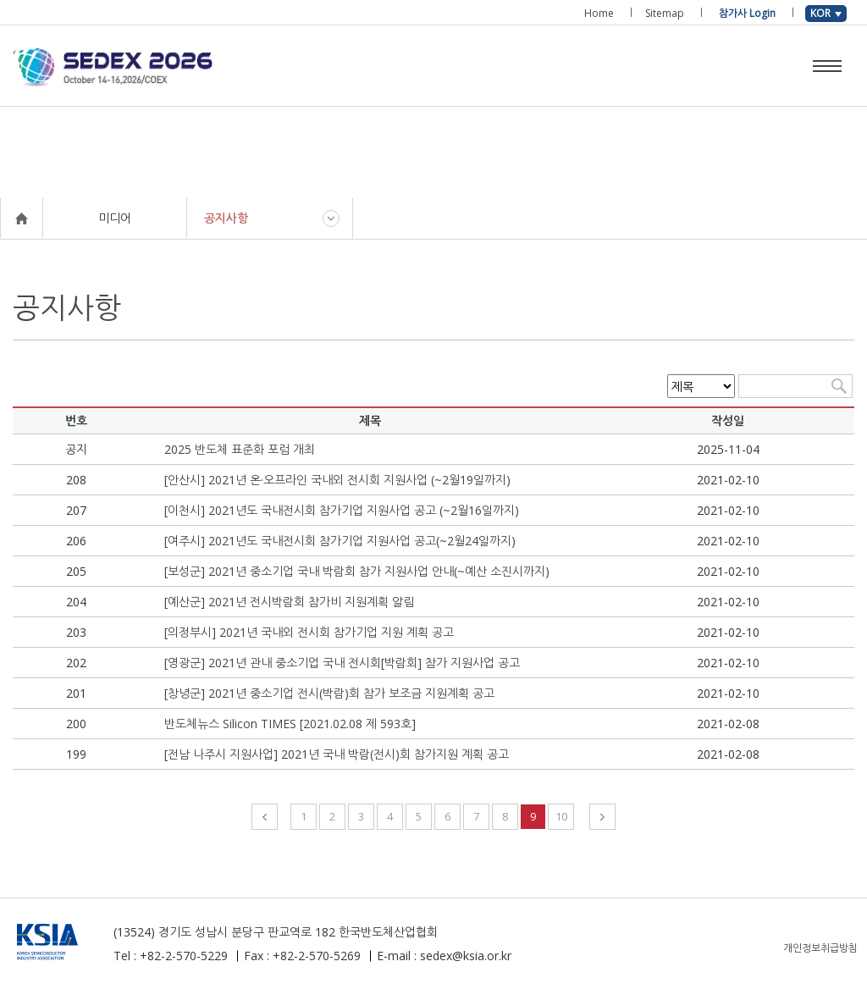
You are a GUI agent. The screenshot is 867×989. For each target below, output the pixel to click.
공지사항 (226, 218)
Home (599, 13)
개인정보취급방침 (820, 948)
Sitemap (664, 13)
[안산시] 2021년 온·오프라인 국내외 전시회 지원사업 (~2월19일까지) (337, 480)
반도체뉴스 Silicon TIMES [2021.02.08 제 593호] (290, 724)
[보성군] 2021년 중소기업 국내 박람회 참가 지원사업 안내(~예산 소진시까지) (356, 571)
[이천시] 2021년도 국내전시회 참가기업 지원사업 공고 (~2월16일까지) (341, 510)
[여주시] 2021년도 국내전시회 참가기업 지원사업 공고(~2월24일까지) (340, 541)
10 (561, 816)
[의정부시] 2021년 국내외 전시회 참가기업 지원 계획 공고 (309, 632)
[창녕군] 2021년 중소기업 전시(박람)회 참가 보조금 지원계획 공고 (329, 693)
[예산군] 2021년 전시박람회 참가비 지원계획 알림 (289, 602)
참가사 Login (747, 13)
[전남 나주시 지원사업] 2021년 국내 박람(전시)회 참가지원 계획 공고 (336, 754)
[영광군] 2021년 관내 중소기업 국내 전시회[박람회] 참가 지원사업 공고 (342, 663)
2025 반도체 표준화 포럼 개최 (239, 449)
